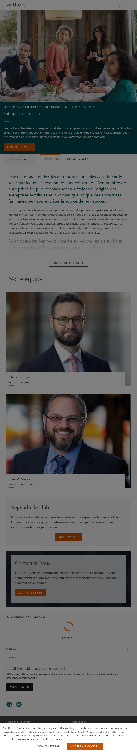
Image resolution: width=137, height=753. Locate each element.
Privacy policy (54, 738)
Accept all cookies (85, 746)
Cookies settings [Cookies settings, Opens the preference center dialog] (48, 746)
